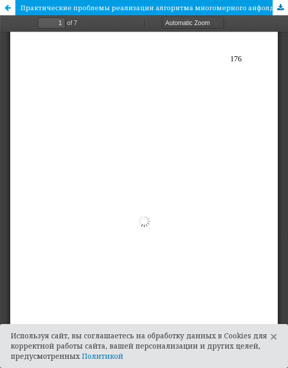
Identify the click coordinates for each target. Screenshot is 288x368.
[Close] (273, 337)
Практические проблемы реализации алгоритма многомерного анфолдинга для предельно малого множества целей (154, 7)
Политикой (102, 356)
